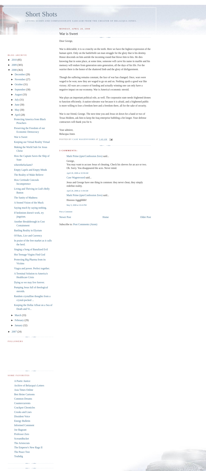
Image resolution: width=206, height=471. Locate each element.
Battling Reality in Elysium (28, 230)
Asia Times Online (23, 389)
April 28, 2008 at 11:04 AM (77, 191)
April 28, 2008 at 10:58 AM (77, 173)
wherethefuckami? (23, 164)
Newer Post (65, 217)
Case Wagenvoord (75, 177)
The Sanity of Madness (25, 197)
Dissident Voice (22, 416)
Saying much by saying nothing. (30, 207)
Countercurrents (22, 403)
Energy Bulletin (22, 421)
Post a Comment (65, 212)
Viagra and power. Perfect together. (32, 268)
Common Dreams (23, 398)
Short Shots (41, 14)
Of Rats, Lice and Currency (28, 235)
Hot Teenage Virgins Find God (29, 254)
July (17, 99)
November (20, 79)
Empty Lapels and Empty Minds (30, 169)
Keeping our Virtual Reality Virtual (32, 142)
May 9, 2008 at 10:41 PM (76, 205)
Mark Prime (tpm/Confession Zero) (84, 156)
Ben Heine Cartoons (24, 394)
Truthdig (18, 456)
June (17, 104)
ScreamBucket (21, 438)
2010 (14, 59)
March (18, 315)
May (17, 109)
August (19, 94)
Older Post (145, 217)
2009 (14, 65)
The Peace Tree (22, 452)
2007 (14, 331)
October (19, 84)
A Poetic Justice (22, 381)
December (20, 74)
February (19, 320)
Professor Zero (21, 434)
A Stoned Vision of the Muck (28, 202)
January (19, 325)
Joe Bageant (20, 429)
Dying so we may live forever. (29, 282)
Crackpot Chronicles (24, 407)
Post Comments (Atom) (85, 224)
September (20, 89)
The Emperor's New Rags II (28, 447)
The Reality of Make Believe (28, 174)
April (18, 114)
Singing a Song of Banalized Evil (31, 249)
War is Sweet (20, 137)
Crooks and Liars (23, 412)
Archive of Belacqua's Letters (29, 385)
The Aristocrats (22, 443)
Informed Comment (24, 425)
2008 (14, 70)
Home (106, 217)
